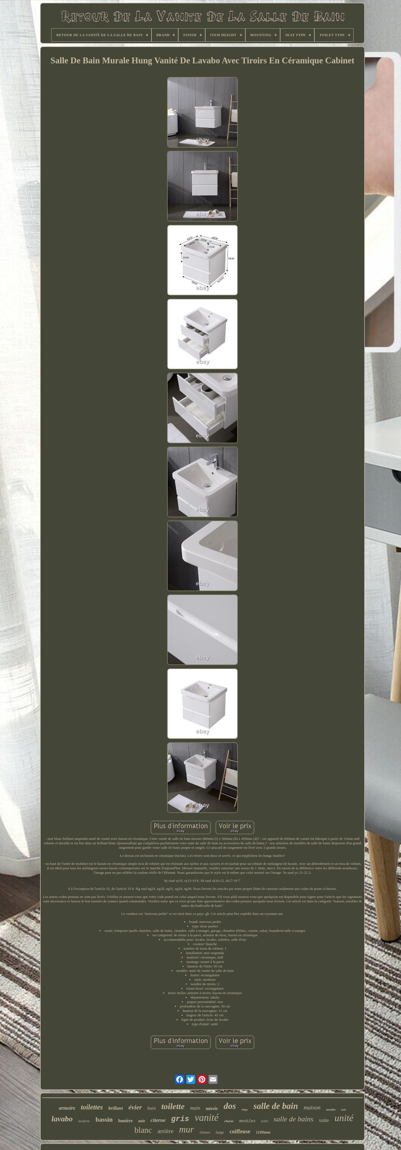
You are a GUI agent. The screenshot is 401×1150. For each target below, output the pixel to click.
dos (230, 1106)
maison (312, 1107)
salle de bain (275, 1106)
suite (324, 1120)
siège (244, 1109)
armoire (67, 1108)
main (195, 1108)
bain (151, 1108)
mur (186, 1129)
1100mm (263, 1132)
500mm (204, 1132)
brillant (115, 1108)
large (220, 1132)
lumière (125, 1120)
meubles (247, 1121)
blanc (143, 1130)
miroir (212, 1108)
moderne (84, 1121)
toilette (172, 1106)
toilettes (92, 1107)
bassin (104, 1119)
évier (135, 1107)
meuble (331, 1109)
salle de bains (293, 1119)
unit (141, 1121)
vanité (207, 1117)
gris (180, 1119)
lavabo (62, 1118)
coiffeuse (239, 1131)
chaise (229, 1121)
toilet (264, 1121)
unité (343, 1118)
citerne (158, 1120)
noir (343, 1109)
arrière (165, 1130)
